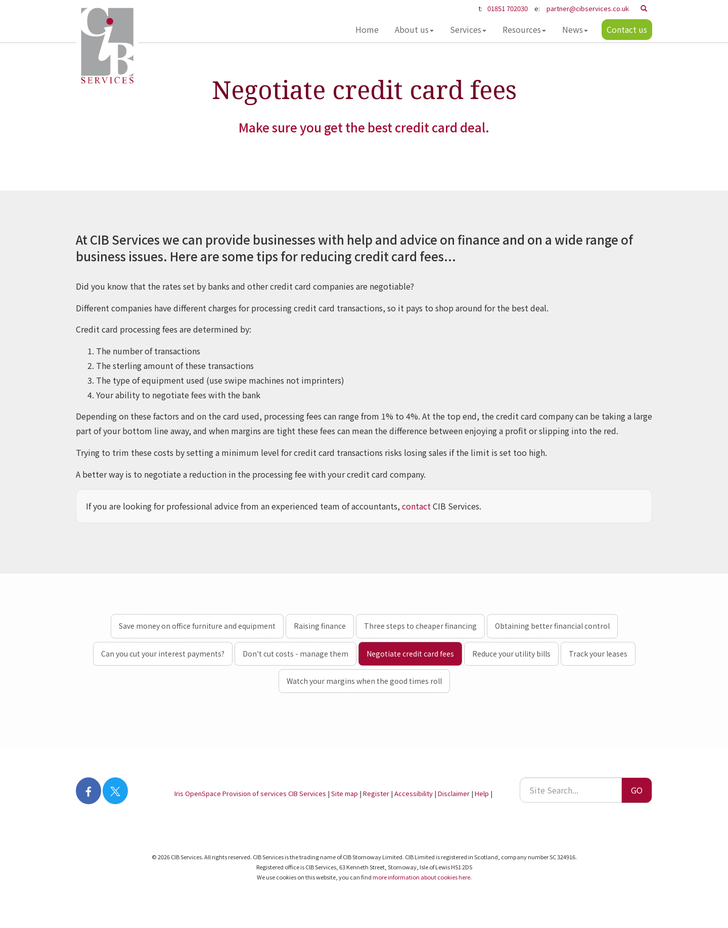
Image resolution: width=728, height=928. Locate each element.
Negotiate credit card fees (410, 653)
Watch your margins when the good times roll (364, 681)
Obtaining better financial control (552, 626)
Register (376, 793)
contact (416, 506)
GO (637, 790)
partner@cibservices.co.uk (588, 8)
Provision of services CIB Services (274, 793)
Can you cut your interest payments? (162, 653)
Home (367, 29)
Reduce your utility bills (511, 653)
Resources (524, 29)
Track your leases (598, 653)
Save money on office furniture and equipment (197, 626)
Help (482, 793)
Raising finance (320, 626)
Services (468, 29)
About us (414, 29)
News (575, 29)
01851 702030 (507, 8)
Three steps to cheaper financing (420, 626)
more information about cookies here (421, 877)
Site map (344, 793)
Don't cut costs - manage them (295, 653)
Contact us (627, 29)
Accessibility (413, 793)
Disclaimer (454, 793)
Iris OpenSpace (197, 793)
